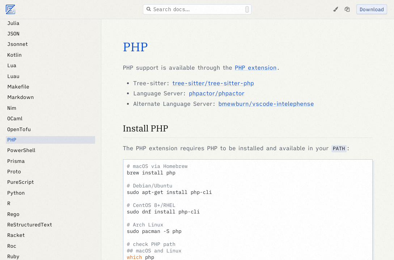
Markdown (20, 97)
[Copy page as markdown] (347, 9)
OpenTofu (19, 129)
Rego (13, 214)
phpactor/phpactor (217, 93)
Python (16, 193)
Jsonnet (17, 44)
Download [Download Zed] (372, 9)
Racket (16, 235)
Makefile (18, 86)
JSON (13, 33)
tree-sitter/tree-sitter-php (213, 83)
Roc (11, 246)
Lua (11, 65)
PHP (11, 139)
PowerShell (21, 150)
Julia (13, 23)
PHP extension (255, 68)
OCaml (14, 118)
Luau (13, 76)
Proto (14, 171)
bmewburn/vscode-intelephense (266, 104)
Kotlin (14, 55)
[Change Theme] (335, 9)
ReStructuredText (29, 224)
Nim (11, 108)
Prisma (16, 161)
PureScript (20, 182)
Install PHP (146, 128)
